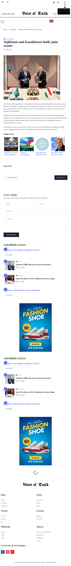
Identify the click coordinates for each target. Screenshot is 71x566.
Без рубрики (12, 29)
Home (5, 29)
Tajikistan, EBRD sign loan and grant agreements (33, 265)
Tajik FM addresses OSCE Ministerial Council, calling (35, 279)
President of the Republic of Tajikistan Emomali (22, 250)
